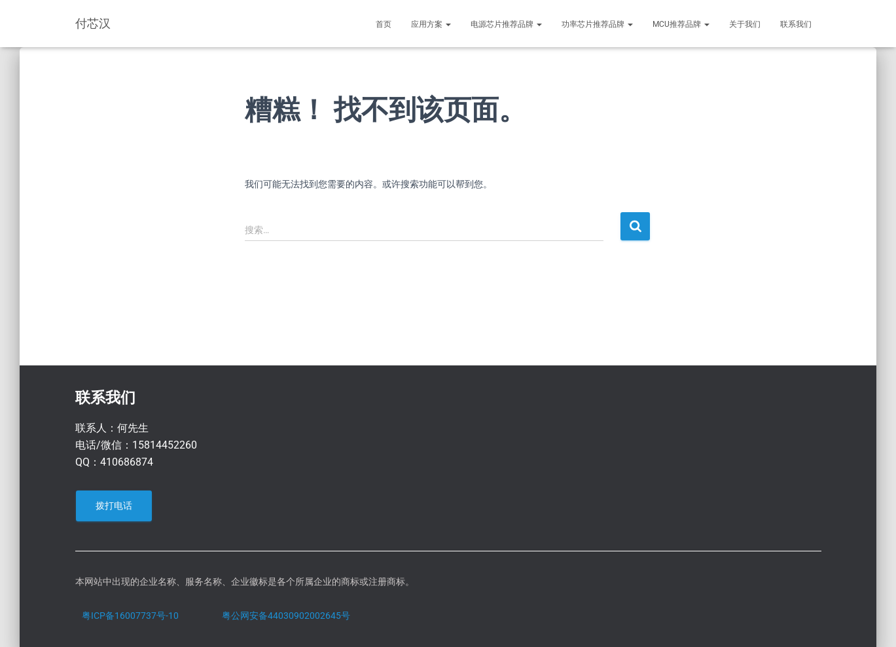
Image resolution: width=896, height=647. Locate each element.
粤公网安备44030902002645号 (286, 615)
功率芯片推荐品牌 (597, 24)
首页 (383, 24)
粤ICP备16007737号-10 (130, 615)
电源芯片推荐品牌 (506, 24)
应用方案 (431, 24)
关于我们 (745, 24)
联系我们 (796, 24)
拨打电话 (114, 505)
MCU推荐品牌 (681, 24)
